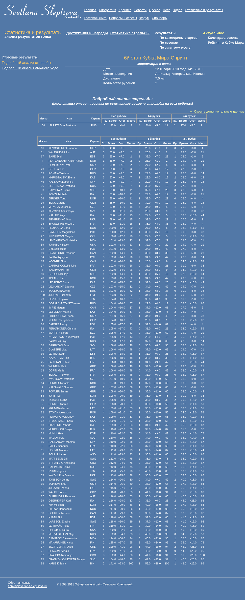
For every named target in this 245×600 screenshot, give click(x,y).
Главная (90, 10)
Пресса (154, 10)
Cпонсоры (159, 18)
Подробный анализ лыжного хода (30, 68)
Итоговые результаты (20, 57)
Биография (107, 10)
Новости (140, 10)
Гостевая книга (95, 18)
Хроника (125, 10)
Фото (166, 10)
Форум (144, 18)
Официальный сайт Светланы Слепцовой (103, 584)
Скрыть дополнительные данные (217, 111)
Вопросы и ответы (123, 18)
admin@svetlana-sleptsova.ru (27, 586)
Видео (177, 10)
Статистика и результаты (204, 10)
